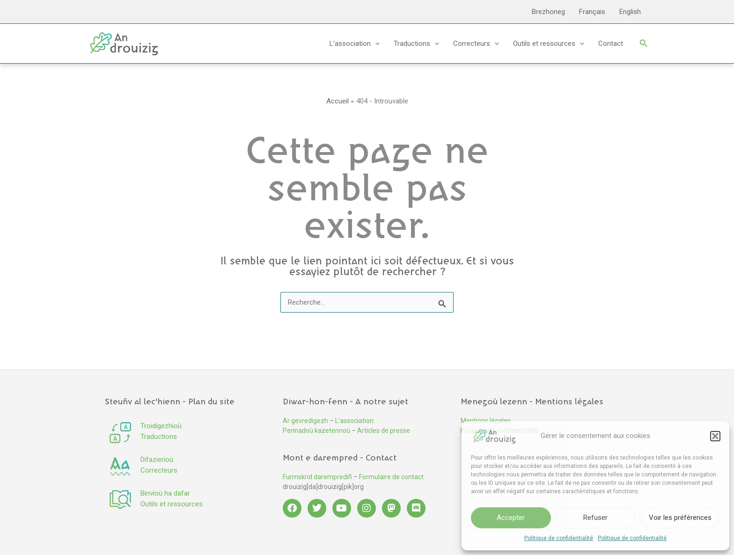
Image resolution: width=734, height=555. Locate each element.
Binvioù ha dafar (165, 493)
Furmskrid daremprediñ (317, 477)
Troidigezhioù (161, 426)
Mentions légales (486, 420)
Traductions (416, 43)
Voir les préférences (680, 517)
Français (592, 11)
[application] (375, 43)
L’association (355, 43)
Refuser (595, 517)
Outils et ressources (548, 43)
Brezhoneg (548, 11)
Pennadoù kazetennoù (316, 430)
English (630, 11)
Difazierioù (156, 459)
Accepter (511, 517)
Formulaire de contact (391, 477)
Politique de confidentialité (558, 538)
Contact (610, 43)
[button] (715, 436)
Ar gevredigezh (305, 420)
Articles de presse (383, 430)
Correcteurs (476, 43)
